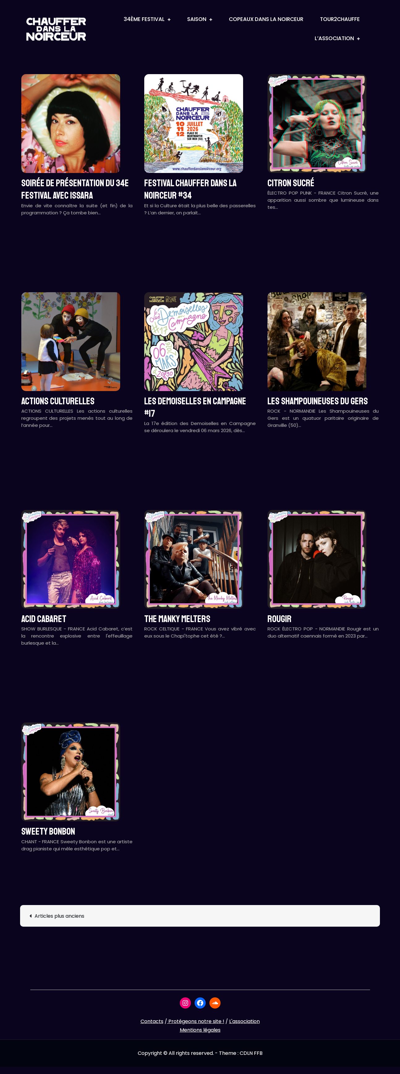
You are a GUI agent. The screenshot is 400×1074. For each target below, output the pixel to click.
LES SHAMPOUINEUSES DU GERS (317, 401)
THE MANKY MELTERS (177, 619)
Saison (196, 19)
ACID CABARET (43, 619)
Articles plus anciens (59, 916)
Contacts (152, 1021)
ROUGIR (279, 619)
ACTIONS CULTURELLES (58, 401)
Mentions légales (200, 1030)
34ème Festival (144, 19)
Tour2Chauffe (340, 19)
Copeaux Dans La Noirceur (266, 19)
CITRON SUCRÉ (290, 183)
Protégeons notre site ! (195, 1021)
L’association (334, 38)
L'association (244, 1021)
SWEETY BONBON (48, 831)
